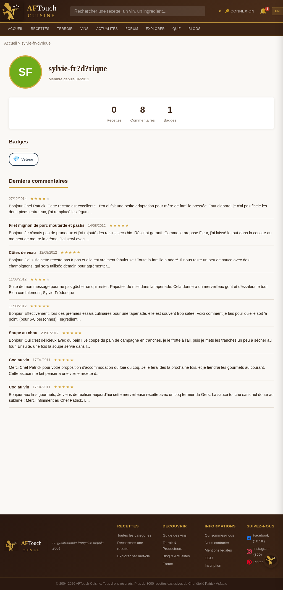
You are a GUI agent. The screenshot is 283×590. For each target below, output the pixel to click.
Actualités (107, 29)
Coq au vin (19, 360)
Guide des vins (175, 535)
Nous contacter (217, 543)
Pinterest (257, 562)
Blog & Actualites (176, 556)
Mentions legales (218, 550)
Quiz (176, 29)
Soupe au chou (23, 333)
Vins (84, 29)
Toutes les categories (134, 535)
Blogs (194, 29)
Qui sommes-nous (219, 535)
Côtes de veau (22, 252)
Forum (131, 29)
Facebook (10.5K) (258, 538)
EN (277, 11)
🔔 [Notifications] (264, 10)
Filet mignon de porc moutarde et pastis (46, 225)
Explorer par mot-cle (133, 556)
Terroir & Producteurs (172, 546)
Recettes (40, 29)
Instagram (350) (258, 551)
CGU (209, 558)
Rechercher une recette (130, 546)
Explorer (155, 29)
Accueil (15, 29)
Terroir (65, 29)
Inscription (213, 565)
